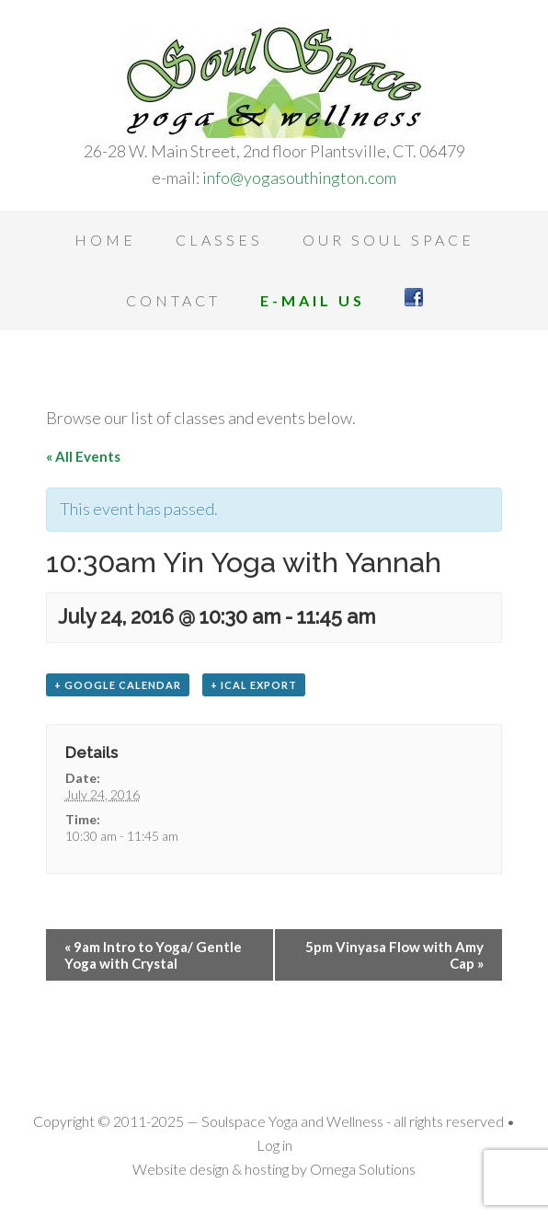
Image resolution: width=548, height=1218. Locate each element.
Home (105, 239)
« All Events (83, 456)
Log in (274, 1145)
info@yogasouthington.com (299, 177)
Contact (173, 300)
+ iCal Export (254, 685)
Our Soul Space (388, 239)
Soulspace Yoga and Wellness (274, 83)
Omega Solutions (363, 1169)
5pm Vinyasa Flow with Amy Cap (394, 954)
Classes (219, 239)
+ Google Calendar (117, 685)
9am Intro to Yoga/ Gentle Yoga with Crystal (153, 954)
